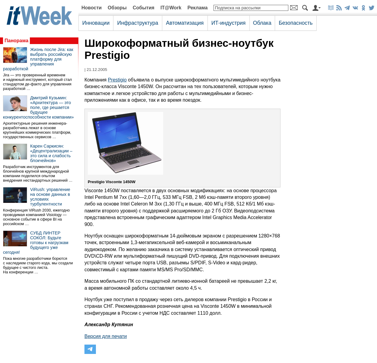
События (143, 7)
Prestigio (117, 79)
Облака (262, 23)
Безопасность (295, 23)
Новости (91, 7)
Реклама (197, 7)
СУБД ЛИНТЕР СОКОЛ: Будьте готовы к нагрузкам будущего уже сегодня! (35, 243)
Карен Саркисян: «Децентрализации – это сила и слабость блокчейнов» (51, 153)
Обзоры (117, 7)
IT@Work (171, 7)
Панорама (16, 40)
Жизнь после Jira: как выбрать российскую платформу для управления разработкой (38, 59)
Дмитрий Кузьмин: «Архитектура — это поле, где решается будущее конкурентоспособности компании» (38, 107)
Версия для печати (105, 336)
